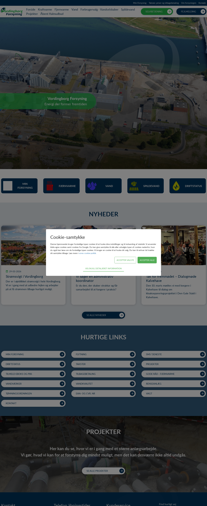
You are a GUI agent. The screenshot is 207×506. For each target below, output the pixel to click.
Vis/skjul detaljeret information (103, 268)
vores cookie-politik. (87, 253)
